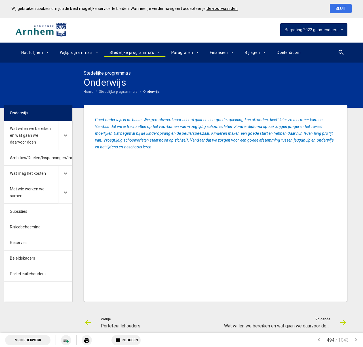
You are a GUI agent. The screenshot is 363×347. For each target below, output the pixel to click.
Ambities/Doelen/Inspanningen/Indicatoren (41, 157)
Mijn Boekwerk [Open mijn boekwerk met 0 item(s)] (28, 340)
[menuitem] (35, 52)
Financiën (219, 52)
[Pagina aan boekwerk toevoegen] (66, 340)
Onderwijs (151, 92)
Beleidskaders (22, 258)
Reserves (18, 242)
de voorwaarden (222, 8)
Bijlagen (252, 52)
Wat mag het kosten (28, 173)
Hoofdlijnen (32, 52)
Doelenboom (289, 52)
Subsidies (18, 211)
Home (88, 92)
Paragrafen (182, 52)
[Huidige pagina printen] (87, 340)
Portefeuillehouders (28, 274)
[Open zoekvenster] (341, 52)
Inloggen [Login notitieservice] (126, 340)
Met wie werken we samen (27, 192)
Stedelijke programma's (131, 52)
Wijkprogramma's (76, 52)
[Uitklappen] (65, 135)
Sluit (340, 8)
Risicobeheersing (25, 227)
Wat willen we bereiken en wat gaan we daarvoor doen (30, 135)
